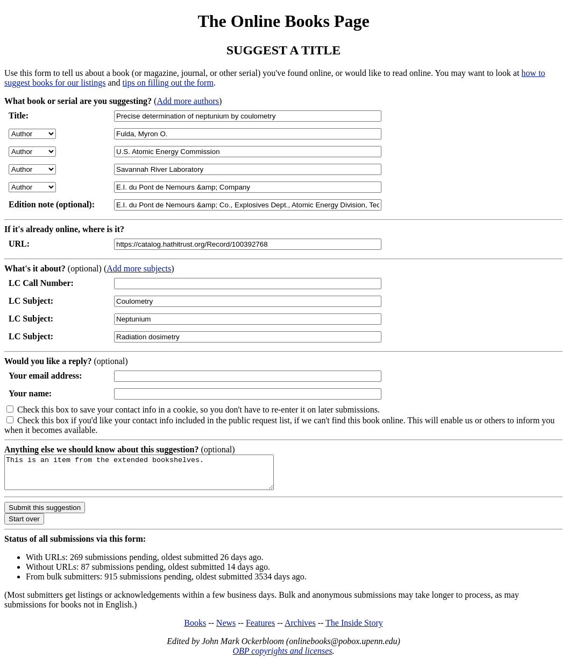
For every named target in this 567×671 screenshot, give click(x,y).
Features (260, 629)
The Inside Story (354, 629)
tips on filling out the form (168, 82)
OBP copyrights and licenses (282, 657)
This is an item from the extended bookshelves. (155, 476)
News (226, 629)
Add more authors (188, 101)
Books (195, 629)
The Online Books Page (283, 21)
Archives (300, 629)
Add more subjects (139, 268)
